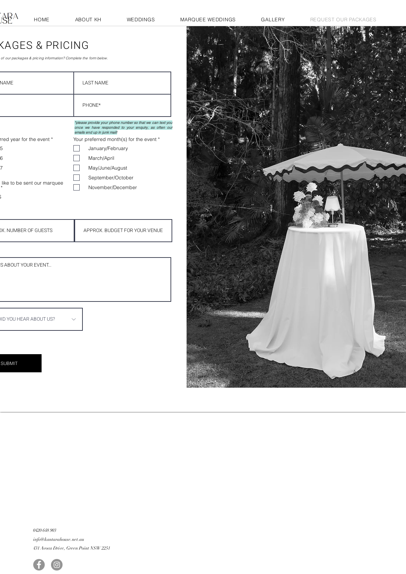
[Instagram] (57, 565)
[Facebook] (39, 565)
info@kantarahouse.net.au (58, 539)
